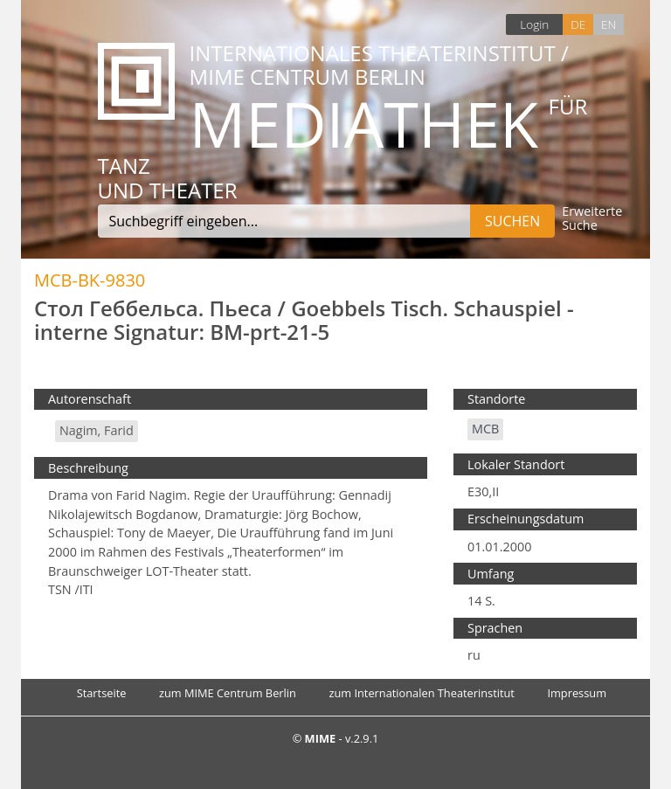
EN (608, 24)
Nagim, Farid (96, 430)
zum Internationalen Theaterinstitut (422, 693)
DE (578, 24)
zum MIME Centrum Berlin (227, 693)
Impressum (576, 693)
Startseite (102, 693)
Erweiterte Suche (592, 218)
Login (534, 24)
